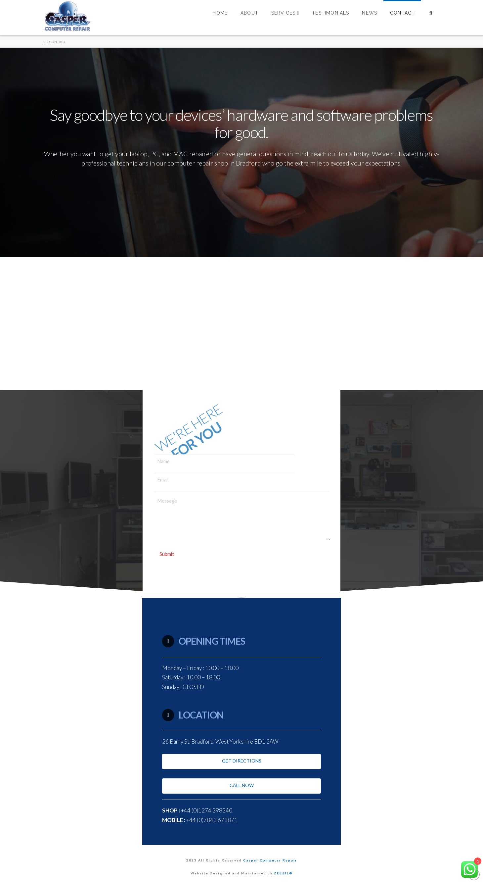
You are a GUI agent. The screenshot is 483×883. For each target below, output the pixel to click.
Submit (166, 554)
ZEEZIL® (283, 873)
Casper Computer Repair (270, 860)
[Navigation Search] (430, 17)
